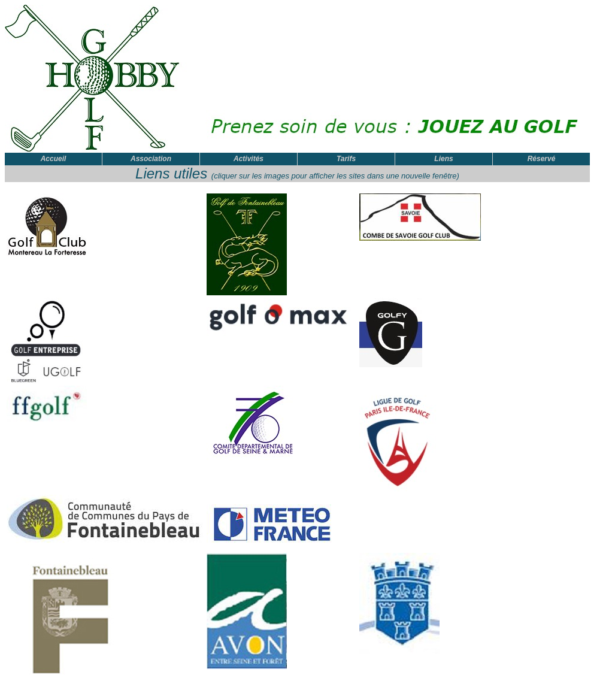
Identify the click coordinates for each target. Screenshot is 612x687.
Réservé (542, 159)
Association (151, 159)
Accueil (53, 159)
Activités (248, 159)
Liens (443, 159)
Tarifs (346, 159)
